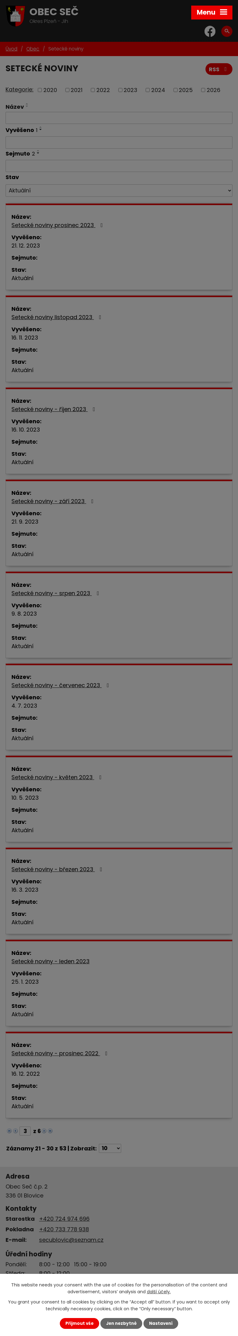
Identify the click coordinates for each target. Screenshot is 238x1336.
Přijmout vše (79, 1323)
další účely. (159, 1292)
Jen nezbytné (121, 1323)
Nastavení (161, 1323)
